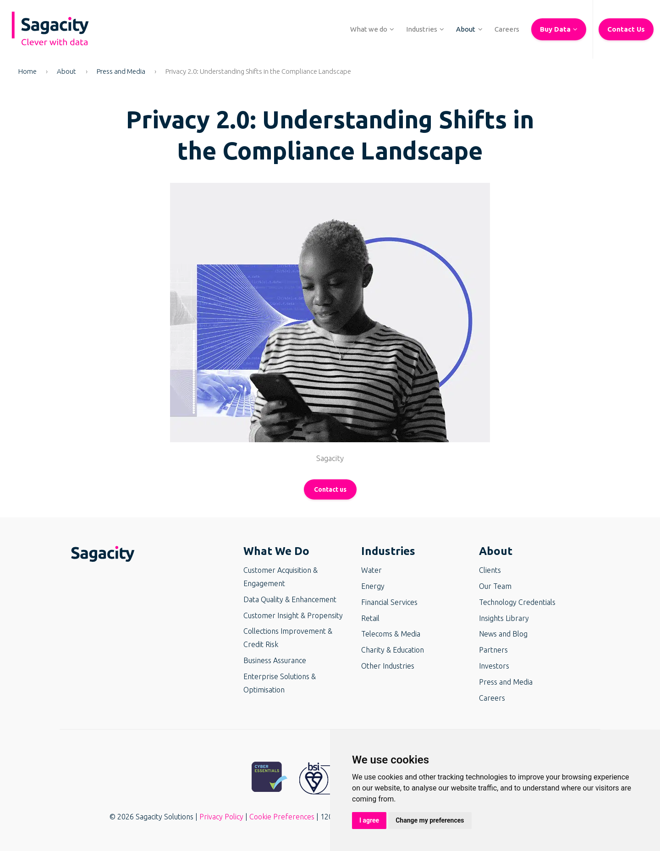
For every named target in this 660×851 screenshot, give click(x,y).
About (66, 71)
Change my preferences (430, 820)
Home (27, 71)
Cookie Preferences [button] (281, 817)
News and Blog (503, 634)
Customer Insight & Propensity (293, 615)
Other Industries (387, 666)
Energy (373, 586)
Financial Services (389, 602)
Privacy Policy (221, 817)
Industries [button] (388, 551)
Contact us (330, 489)
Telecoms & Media (390, 634)
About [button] (495, 551)
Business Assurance (274, 660)
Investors (494, 666)
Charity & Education (392, 650)
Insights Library (504, 618)
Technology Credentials (517, 602)
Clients (490, 570)
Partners (493, 650)
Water (371, 570)
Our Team (495, 586)
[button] (368, 29)
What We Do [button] (276, 551)
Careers (492, 698)
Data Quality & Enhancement (289, 599)
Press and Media (121, 71)
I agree (369, 820)
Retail (370, 618)
